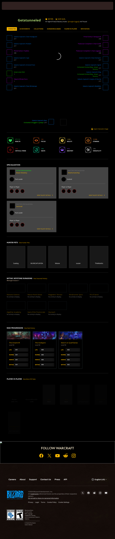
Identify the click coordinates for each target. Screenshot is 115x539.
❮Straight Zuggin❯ (74, 22)
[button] (10, 38)
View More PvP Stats (29, 379)
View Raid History (29, 328)
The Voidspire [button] (40, 343)
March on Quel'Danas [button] (69, 343)
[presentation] (8, 6)
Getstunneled (29, 20)
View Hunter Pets (24, 243)
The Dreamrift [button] (14, 343)
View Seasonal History (40, 278)
